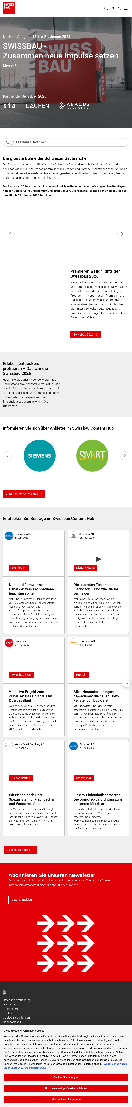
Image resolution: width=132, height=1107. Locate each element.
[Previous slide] (10, 234)
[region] (66, 1066)
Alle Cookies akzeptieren (66, 1099)
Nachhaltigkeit (12, 1022)
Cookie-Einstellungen (16, 1017)
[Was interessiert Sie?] (66, 142)
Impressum (10, 1008)
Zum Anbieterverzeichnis (22, 494)
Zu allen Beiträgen (18, 849)
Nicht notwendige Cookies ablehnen (66, 1088)
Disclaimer (10, 1004)
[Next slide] (121, 234)
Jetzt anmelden (22, 899)
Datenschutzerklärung (17, 1000)
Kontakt (8, 1013)
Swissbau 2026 (84, 334)
